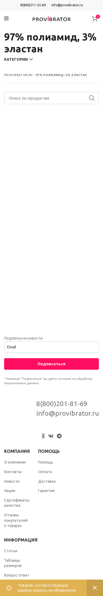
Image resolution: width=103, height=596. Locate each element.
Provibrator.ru (18, 75)
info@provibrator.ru (67, 5)
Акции (9, 490)
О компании (15, 462)
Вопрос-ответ (17, 575)
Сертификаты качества (16, 503)
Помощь (45, 462)
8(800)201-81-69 (61, 403)
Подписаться (51, 363)
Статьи (10, 551)
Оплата (45, 472)
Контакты (13, 472)
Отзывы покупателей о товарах (16, 520)
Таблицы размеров (13, 563)
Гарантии (46, 490)
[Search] (51, 98)
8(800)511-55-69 (33, 5)
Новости (12, 481)
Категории (16, 59)
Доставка (46, 481)
